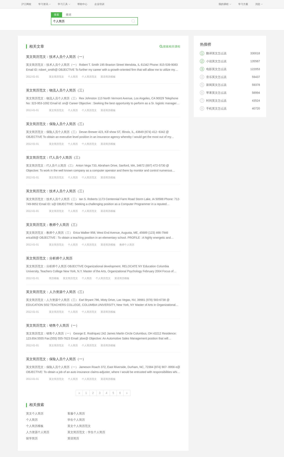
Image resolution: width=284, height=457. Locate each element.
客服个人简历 (76, 413)
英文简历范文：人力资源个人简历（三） (56, 292)
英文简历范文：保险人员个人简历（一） (56, 359)
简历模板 (54, 278)
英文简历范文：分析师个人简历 (49, 258)
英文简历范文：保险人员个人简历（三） (56, 124)
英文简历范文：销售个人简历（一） (52, 325)
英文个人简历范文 (79, 426)
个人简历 (73, 76)
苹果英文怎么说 (216, 92)
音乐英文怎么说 (216, 77)
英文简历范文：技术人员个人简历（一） (56, 56)
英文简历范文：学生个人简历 (86, 432)
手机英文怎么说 (216, 108)
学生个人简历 (76, 419)
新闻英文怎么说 (216, 84)
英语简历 (73, 438)
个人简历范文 (89, 76)
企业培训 (99, 4)
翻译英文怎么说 (216, 53)
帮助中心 (82, 4)
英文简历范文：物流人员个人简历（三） (56, 90)
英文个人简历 (34, 413)
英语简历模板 (108, 76)
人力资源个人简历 (37, 432)
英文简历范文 (56, 76)
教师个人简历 (126, 244)
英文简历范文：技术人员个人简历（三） (56, 191)
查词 (68, 14)
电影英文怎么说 (216, 69)
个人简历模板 (34, 426)
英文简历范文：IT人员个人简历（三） (54, 157)
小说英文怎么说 (216, 61)
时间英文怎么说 (216, 100)
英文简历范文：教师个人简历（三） (52, 224)
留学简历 (32, 438)
